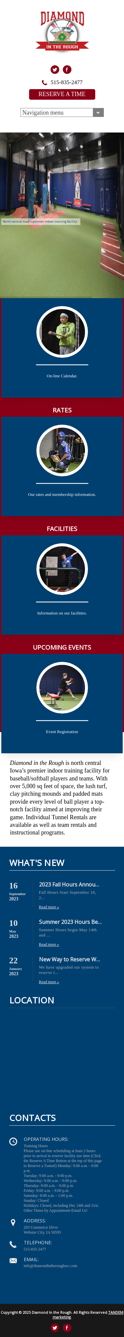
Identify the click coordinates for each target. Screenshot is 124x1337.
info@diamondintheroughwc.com (50, 1265)
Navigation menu (42, 112)
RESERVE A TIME (61, 94)
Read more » (49, 907)
